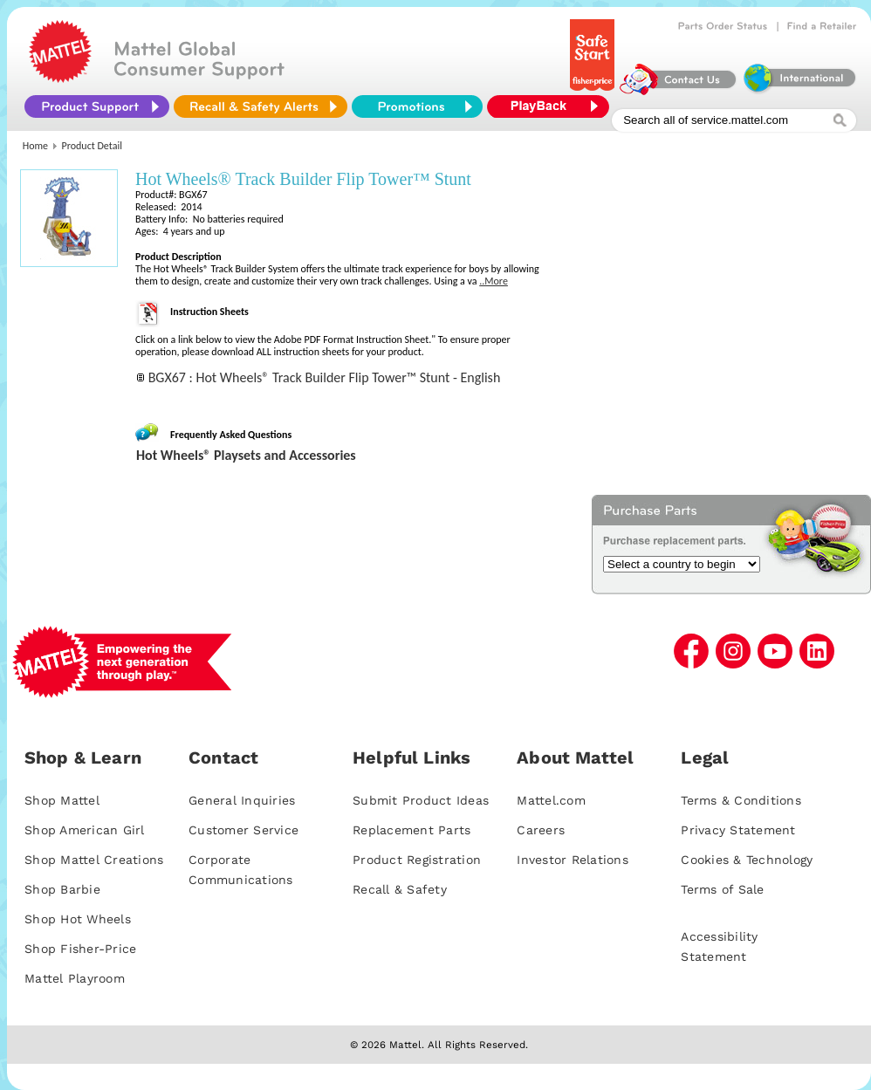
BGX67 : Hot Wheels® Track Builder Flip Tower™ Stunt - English (324, 377)
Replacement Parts (411, 830)
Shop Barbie (62, 889)
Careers (541, 830)
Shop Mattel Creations (93, 860)
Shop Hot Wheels (77, 919)
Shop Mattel (61, 800)
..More (493, 281)
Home (35, 146)
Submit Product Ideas (421, 800)
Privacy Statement (738, 830)
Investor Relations (572, 860)
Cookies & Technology (747, 860)
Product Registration (417, 860)
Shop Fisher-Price (80, 949)
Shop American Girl (84, 830)
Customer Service (243, 830)
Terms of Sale (722, 889)
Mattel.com (551, 800)
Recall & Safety (400, 889)
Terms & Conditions (741, 800)
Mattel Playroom (74, 978)
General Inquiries (242, 800)
